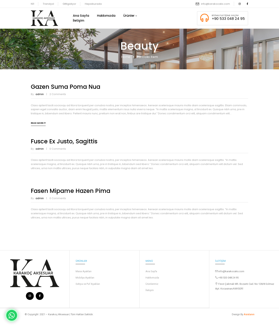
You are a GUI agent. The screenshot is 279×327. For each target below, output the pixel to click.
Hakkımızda (152, 277)
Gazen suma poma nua (65, 87)
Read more (37, 123)
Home (125, 57)
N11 (32, 4)
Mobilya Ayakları (85, 277)
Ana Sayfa (151, 271)
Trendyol (48, 4)
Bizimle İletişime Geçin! (225, 15)
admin (40, 94)
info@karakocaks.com (215, 4)
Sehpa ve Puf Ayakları (88, 283)
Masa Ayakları (83, 271)
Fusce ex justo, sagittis (64, 141)
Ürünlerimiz (151, 283)
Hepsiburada (93, 4)
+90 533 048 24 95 (228, 18)
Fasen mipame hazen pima (70, 191)
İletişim (149, 290)
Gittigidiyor (69, 4)
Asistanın (249, 314)
